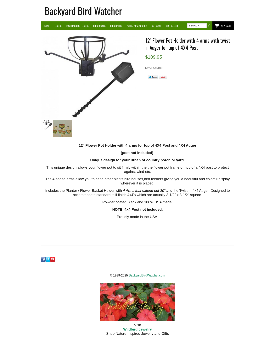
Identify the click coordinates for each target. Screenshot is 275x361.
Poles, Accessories (137, 26)
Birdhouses (99, 26)
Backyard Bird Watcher (83, 11)
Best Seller (172, 26)
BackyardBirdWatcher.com (147, 275)
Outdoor (156, 26)
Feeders (58, 26)
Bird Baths (116, 26)
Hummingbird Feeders (77, 26)
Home (46, 26)
